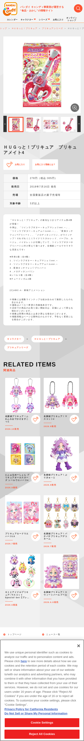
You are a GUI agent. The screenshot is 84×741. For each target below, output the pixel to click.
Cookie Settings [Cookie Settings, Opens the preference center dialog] (42, 725)
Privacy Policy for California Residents (31, 711)
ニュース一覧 (53, 635)
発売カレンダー (16, 641)
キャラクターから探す (58, 641)
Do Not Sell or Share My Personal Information (35, 716)
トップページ (15, 635)
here (24, 663)
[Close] (79, 648)
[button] (5, 124)
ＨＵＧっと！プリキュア (47, 339)
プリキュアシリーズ (17, 347)
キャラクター (14, 339)
